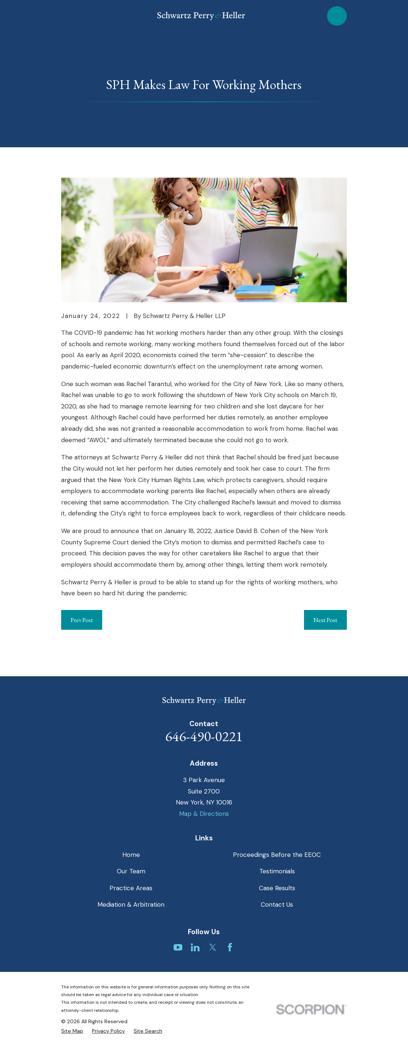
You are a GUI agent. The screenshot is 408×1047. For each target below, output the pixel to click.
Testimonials (277, 871)
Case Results (277, 888)
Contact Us (277, 904)
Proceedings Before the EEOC (277, 855)
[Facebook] (230, 947)
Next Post (325, 620)
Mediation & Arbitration (130, 904)
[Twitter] (212, 947)
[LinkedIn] (195, 947)
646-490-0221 (204, 736)
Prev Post (82, 620)
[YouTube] (178, 947)
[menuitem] (72, 1031)
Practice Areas (131, 888)
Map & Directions (204, 814)
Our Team (131, 871)
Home (131, 855)
